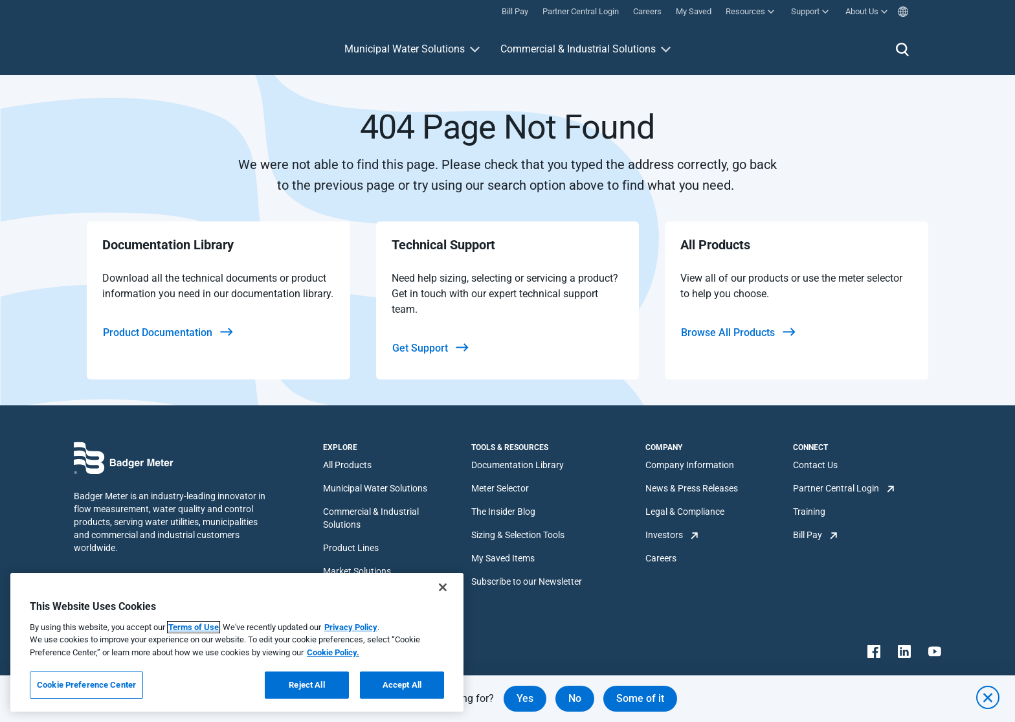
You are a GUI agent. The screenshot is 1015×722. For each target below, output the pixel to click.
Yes (525, 698)
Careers (660, 558)
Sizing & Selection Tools (517, 535)
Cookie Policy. (333, 652)
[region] (236, 642)
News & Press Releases (691, 488)
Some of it (640, 698)
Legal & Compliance (684, 511)
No (574, 698)
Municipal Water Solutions (404, 49)
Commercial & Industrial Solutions (578, 49)
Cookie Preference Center (86, 685)
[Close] (443, 587)
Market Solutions (357, 571)
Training (809, 511)
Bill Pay (807, 535)
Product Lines (351, 548)
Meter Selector (500, 488)
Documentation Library (517, 465)
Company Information (689, 465)
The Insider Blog (503, 511)
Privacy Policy (350, 627)
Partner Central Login (836, 488)
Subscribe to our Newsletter (526, 581)
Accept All (402, 685)
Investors (664, 535)
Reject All (306, 685)
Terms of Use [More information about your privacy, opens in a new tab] (193, 627)
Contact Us (815, 465)
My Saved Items (503, 558)
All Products (347, 465)
